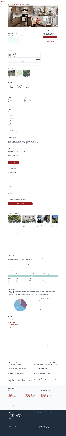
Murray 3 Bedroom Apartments (12, 401)
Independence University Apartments (30, 393)
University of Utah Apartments (29, 396)
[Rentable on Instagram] (11, 418)
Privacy (26, 430)
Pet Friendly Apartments (12, 426)
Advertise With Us (59, 1)
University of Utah (11, 327)
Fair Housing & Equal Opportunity (44, 427)
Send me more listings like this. (14, 205)
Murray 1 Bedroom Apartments (46, 392)
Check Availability (20, 203)
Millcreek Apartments (11, 394)
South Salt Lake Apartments (12, 396)
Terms (18, 430)
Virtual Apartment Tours (12, 427)
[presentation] (56, 222)
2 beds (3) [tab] (14, 50)
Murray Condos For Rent (45, 394)
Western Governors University (13, 324)
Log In (64, 1)
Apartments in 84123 (44, 396)
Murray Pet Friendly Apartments (12, 405)
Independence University (12, 322)
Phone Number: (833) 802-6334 (48, 34)
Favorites (52, 1)
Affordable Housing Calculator (43, 426)
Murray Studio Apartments (12, 400)
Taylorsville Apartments (11, 393)
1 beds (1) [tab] (9, 50)
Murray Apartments (11, 392)
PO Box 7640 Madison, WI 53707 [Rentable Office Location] (11, 420)
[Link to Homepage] (3, 1)
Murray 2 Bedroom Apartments (46, 393)
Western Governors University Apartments (31, 394)
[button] (20, 16)
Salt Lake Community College (13, 320)
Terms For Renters (21, 430)
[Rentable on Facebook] (9, 418)
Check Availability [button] (50, 36)
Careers (48, 1)
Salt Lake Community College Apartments (31, 392)
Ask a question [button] (13, 162)
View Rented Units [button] (24, 61)
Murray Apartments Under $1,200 (46, 395)
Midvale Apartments (11, 395)
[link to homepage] (23, 412)
